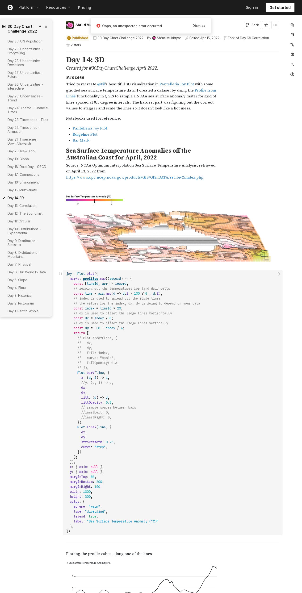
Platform (28, 7)
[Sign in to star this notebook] (266, 25)
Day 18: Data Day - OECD (27, 167)
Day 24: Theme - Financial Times (28, 110)
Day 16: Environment (23, 182)
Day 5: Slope (17, 280)
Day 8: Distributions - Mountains (24, 255)
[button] (61, 53)
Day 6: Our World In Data (27, 272)
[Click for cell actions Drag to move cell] (60, 228)
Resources (58, 7)
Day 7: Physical (19, 264)
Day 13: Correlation (254, 38)
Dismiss (199, 26)
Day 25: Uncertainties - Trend (25, 98)
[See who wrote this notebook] (164, 38)
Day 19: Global (18, 159)
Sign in (252, 7)
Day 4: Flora (17, 288)
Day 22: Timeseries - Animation (24, 129)
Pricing (84, 7)
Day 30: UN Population (25, 41)
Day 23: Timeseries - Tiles (28, 120)
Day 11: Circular (19, 221)
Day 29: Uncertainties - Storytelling (25, 51)
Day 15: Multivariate (22, 190)
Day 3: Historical (20, 295)
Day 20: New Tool (21, 151)
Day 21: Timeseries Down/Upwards (22, 141)
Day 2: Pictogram (21, 303)
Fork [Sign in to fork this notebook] (252, 25)
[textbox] (173, 228)
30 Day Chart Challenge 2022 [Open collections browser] (118, 38)
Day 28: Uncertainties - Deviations (25, 63)
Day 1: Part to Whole (23, 311)
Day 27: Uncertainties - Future (25, 75)
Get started (280, 7)
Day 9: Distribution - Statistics (23, 243)
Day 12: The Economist (25, 213)
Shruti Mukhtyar (89, 25)
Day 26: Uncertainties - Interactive (25, 86)
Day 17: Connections (23, 174)
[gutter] (42, 367)
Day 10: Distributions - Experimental (24, 231)
